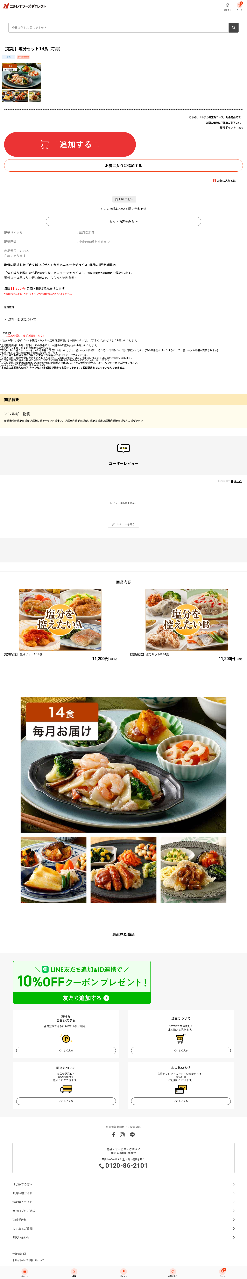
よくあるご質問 (22, 1228)
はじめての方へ (22, 1184)
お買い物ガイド (22, 1193)
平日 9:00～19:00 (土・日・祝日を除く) (123, 1163)
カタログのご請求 (23, 1211)
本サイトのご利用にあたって (28, 1260)
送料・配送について (22, 319)
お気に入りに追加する (123, 165)
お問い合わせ (21, 1237)
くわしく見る (66, 1050)
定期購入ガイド (22, 1202)
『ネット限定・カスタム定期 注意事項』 (44, 340)
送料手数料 (19, 1220)
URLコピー (126, 199)
